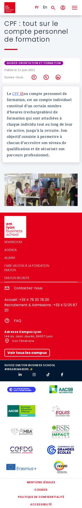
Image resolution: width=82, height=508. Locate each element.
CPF (16, 93)
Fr (37, 7)
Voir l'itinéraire (22, 341)
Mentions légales (41, 482)
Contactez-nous (28, 288)
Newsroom (13, 242)
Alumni (9, 258)
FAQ (17, 320)
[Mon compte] (62, 8)
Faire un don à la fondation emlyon (26, 267)
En (45, 7)
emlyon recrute (16, 278)
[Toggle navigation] (74, 8)
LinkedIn (58, 77)
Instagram (34, 77)
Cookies (40, 490)
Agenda (10, 250)
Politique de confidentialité (41, 497)
